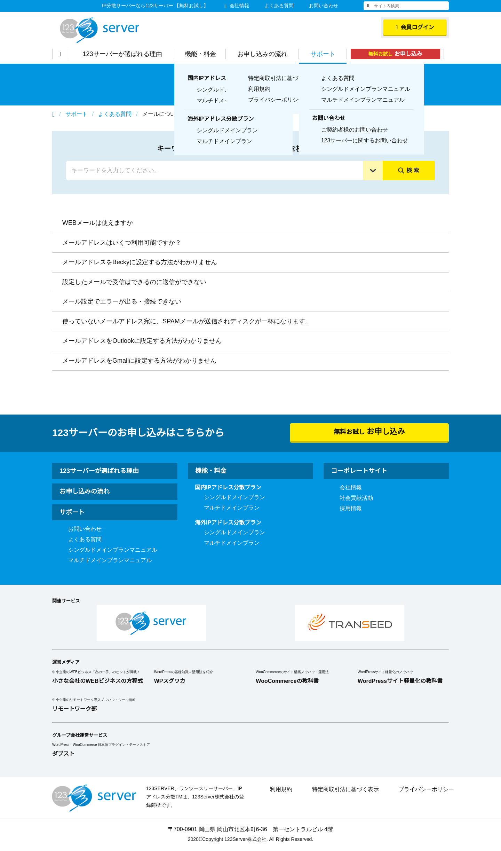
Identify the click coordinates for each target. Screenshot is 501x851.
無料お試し (399, 54)
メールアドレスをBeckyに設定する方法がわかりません (139, 262)
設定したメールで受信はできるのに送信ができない (134, 281)
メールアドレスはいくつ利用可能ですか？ (121, 242)
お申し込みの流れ (266, 53)
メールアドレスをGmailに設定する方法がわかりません (139, 360)
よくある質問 (279, 5)
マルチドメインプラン (232, 508)
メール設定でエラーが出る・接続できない (121, 301)
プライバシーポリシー (426, 789)
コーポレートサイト (359, 470)
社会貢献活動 (356, 498)
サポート (326, 53)
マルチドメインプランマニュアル (110, 560)
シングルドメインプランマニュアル (112, 550)
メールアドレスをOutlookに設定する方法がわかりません (143, 340)
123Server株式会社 (99, 30)
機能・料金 (204, 53)
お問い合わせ (323, 5)
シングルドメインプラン (234, 497)
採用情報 (351, 508)
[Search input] (216, 170)
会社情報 (236, 5)
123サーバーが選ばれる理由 (126, 53)
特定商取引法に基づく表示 (345, 789)
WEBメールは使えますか (97, 222)
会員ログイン (415, 27)
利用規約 (281, 789)
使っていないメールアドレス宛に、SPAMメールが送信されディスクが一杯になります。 (185, 321)
